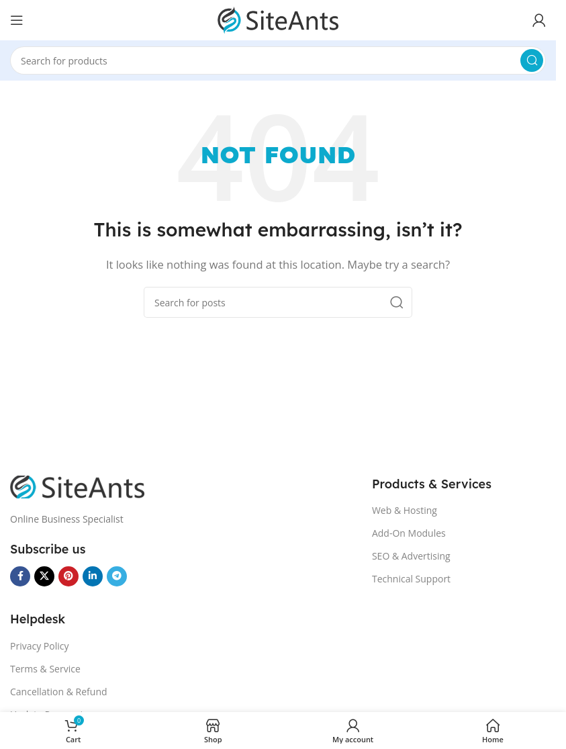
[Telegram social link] (117, 576)
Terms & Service (45, 668)
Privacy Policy (39, 646)
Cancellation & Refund (58, 691)
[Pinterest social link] (68, 576)
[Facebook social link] (20, 576)
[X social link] (44, 576)
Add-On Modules (409, 533)
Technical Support (411, 578)
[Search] (278, 60)
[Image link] (77, 485)
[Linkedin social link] (93, 576)
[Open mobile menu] (16, 20)
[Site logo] (278, 19)
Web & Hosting (404, 510)
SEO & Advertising (411, 555)
